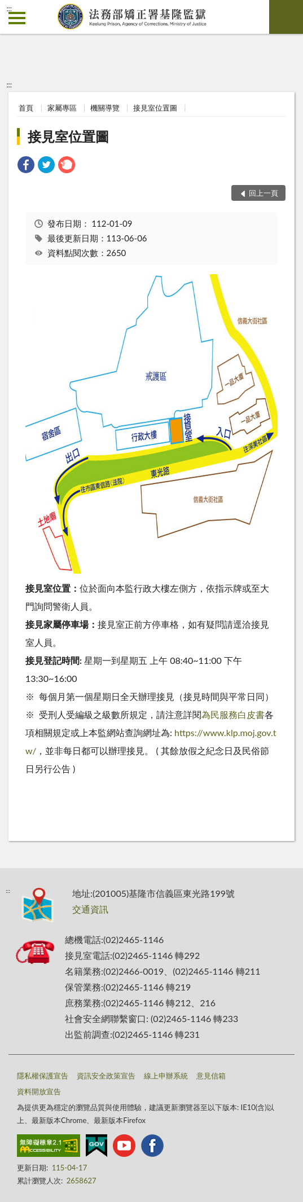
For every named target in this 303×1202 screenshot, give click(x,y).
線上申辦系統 (166, 1075)
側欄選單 (16, 18)
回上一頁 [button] (263, 192)
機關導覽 (105, 107)
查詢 (286, 17)
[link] (25, 166)
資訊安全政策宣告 (106, 1075)
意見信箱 (211, 1075)
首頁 (26, 107)
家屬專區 (62, 107)
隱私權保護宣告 (42, 1075)
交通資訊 (90, 909)
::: (9, 8)
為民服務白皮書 (233, 714)
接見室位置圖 (155, 107)
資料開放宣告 (39, 1091)
